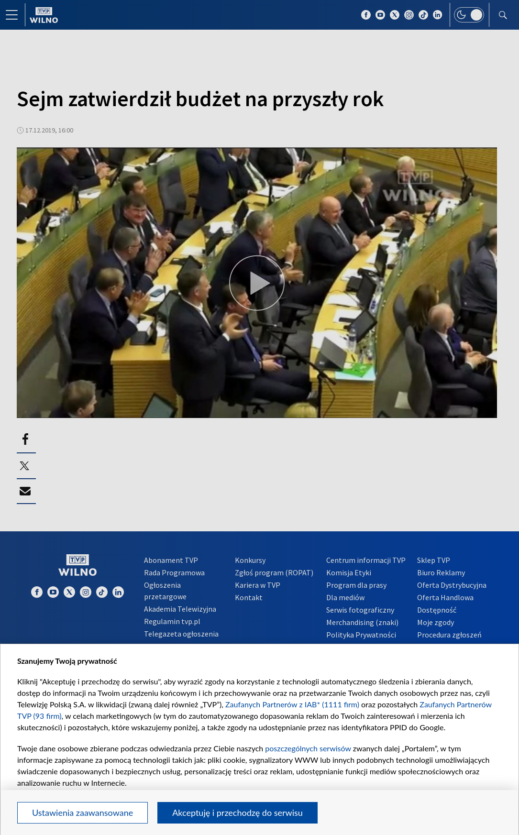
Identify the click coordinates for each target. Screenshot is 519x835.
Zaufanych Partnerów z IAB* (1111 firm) (292, 704)
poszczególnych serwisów (308, 748)
